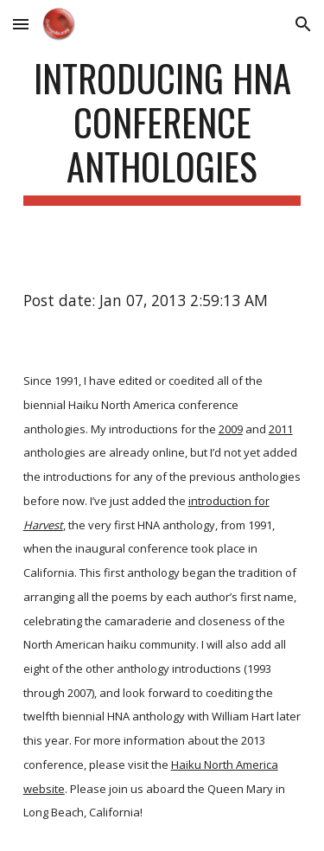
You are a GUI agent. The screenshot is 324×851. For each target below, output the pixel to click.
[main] (162, 130)
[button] (20, 24)
